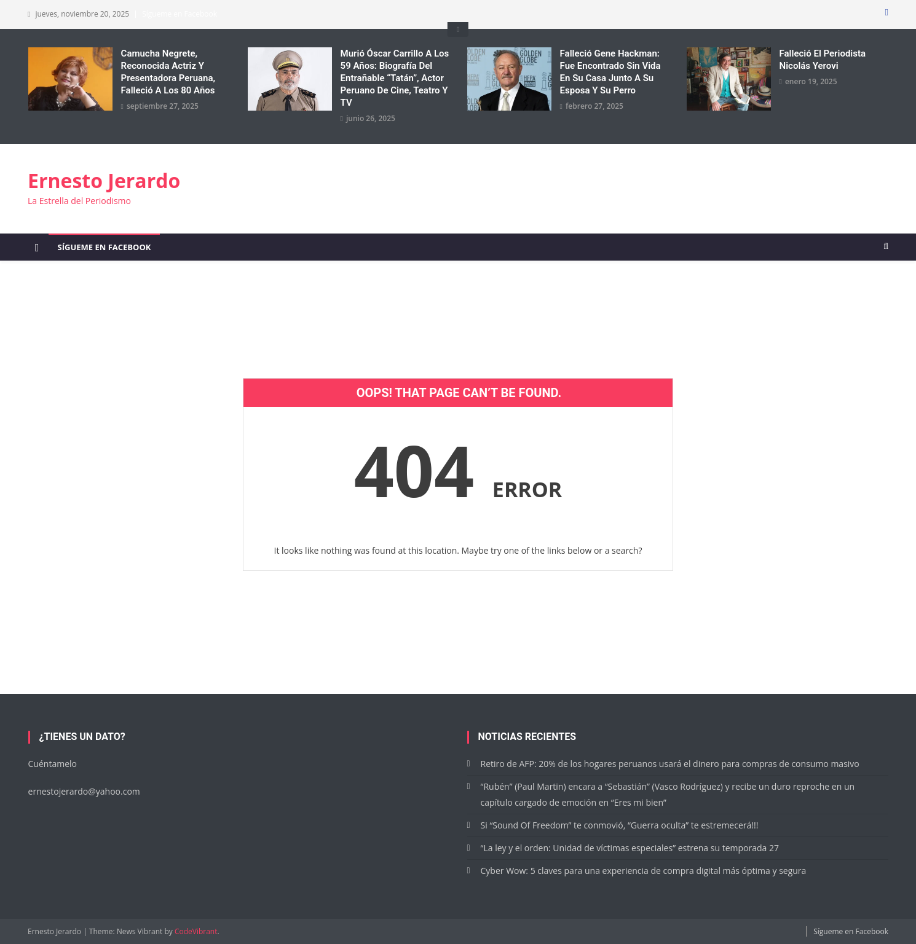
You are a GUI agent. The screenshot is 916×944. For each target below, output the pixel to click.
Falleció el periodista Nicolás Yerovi (823, 59)
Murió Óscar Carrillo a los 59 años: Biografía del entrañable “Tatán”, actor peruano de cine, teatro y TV (395, 78)
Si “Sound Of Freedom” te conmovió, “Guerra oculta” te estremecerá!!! (620, 825)
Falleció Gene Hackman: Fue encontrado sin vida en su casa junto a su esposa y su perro (610, 72)
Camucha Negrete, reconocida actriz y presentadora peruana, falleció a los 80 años (168, 72)
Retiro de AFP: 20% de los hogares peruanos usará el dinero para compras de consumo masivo (670, 763)
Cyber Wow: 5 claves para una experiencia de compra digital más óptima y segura (644, 870)
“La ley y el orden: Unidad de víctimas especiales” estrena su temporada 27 (630, 848)
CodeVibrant (196, 931)
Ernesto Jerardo (104, 180)
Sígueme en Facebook (179, 14)
